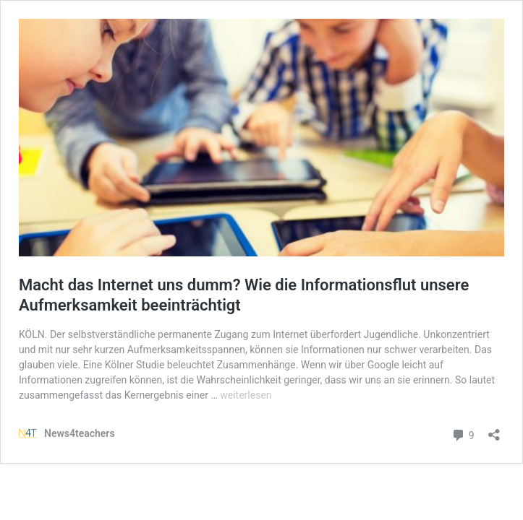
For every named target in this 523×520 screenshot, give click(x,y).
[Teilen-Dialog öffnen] (494, 430)
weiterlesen (245, 395)
